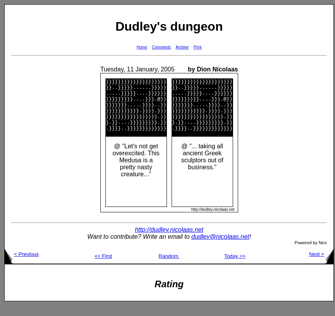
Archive (182, 47)
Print (197, 47)
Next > (321, 264)
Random (169, 266)
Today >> (235, 266)
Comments (161, 47)
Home (142, 47)
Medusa (130, 170)
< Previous (22, 264)
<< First (103, 266)
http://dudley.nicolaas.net (169, 240)
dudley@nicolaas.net (220, 247)
